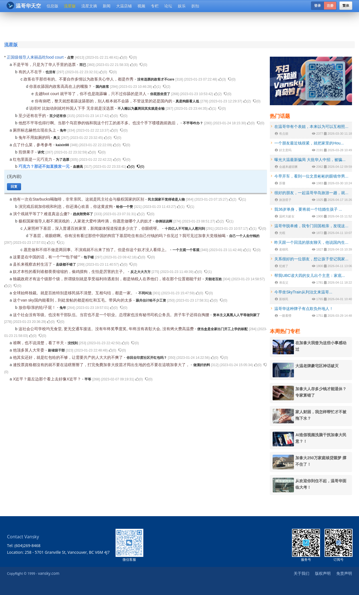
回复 (14, 187)
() (123, 57)
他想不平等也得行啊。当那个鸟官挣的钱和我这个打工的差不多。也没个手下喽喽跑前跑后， (100, 123)
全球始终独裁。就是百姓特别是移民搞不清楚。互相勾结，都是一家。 (74, 293)
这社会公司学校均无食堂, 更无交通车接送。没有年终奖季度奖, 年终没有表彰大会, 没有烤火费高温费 (107, 329)
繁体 (345, 6)
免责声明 (344, 573)
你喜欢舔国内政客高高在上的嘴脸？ (61, 86)
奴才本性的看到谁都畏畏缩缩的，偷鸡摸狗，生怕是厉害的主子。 (70, 271)
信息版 (52, 6)
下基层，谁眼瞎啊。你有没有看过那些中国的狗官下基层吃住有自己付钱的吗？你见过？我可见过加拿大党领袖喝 (128, 235)
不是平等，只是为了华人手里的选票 (45, 64)
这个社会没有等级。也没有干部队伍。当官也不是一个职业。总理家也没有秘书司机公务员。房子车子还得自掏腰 (111, 315)
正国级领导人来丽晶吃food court (36, 57)
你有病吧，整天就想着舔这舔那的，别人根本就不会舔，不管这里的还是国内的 (104, 101)
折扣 (195, 6)
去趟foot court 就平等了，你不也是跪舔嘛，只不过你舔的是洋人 (91, 93)
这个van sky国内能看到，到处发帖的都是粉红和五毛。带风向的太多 (73, 300)
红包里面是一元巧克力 (33, 159)
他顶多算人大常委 (29, 350)
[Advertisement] (145, 25)
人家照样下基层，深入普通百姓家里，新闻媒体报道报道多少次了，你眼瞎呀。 (93, 228)
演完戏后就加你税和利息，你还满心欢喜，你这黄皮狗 (66, 206)
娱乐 (182, 6)
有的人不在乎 (31, 72)
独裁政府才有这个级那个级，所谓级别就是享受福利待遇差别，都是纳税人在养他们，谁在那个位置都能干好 (107, 279)
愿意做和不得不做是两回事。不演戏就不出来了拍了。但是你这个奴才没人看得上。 (97, 249)
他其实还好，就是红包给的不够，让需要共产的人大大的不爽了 (68, 357)
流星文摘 (89, 6)
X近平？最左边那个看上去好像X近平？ (47, 379)
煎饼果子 (27, 152)
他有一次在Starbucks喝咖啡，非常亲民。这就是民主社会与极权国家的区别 (79, 199)
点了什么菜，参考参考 (33, 145)
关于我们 (301, 573)
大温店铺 (124, 6)
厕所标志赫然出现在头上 (35, 130)
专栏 (155, 6)
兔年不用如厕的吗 (35, 137)
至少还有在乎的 (33, 115)
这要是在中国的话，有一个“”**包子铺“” (47, 257)
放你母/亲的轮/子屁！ (38, 307)
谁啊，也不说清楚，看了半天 (39, 343)
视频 (141, 6)
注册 (330, 6)
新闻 (107, 6)
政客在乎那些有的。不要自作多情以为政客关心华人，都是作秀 (79, 79)
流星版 (70, 6)
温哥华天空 (23, 5)
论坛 (168, 6)
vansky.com (48, 573)
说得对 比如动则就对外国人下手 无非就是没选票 (72, 108)
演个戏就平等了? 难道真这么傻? (41, 214)
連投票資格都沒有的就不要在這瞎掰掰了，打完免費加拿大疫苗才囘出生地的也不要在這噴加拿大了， (102, 364)
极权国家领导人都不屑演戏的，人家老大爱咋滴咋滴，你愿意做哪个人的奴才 (86, 221)
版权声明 (323, 573)
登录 (317, 6)
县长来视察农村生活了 (33, 264)
